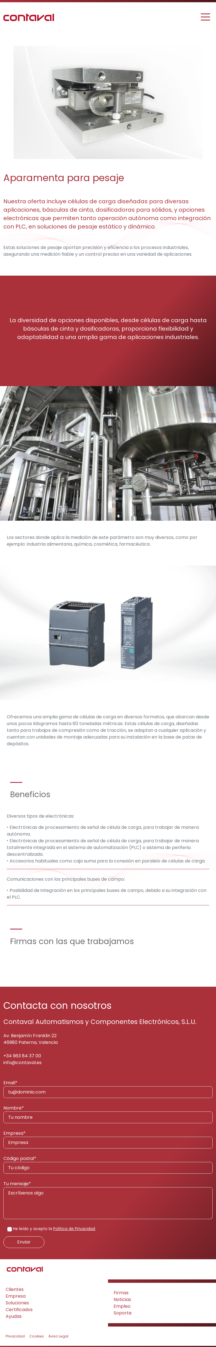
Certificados (19, 1309)
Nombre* (108, 1114)
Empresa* (108, 1139)
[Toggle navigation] (206, 17)
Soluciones (17, 1303)
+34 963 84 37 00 (22, 1056)
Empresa (16, 1296)
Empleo (122, 1306)
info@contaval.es (22, 1062)
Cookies (36, 1336)
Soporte (123, 1313)
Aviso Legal (58, 1336)
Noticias (122, 1299)
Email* (108, 1089)
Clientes (15, 1289)
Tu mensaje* (108, 1199)
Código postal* (108, 1164)
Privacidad (15, 1336)
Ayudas (14, 1316)
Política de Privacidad (74, 1228)
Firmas (121, 1293)
